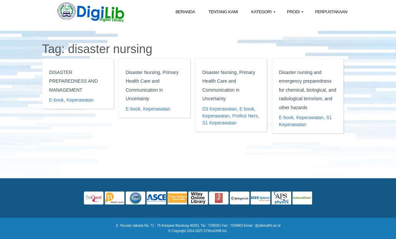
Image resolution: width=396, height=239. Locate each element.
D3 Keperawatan (219, 109)
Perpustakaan (331, 11)
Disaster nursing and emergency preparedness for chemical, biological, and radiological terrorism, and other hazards (307, 90)
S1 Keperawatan (219, 122)
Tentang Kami (223, 11)
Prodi (295, 12)
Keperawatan (80, 100)
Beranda (185, 11)
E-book (56, 100)
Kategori (263, 12)
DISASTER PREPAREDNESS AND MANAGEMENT (73, 81)
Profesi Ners (245, 116)
